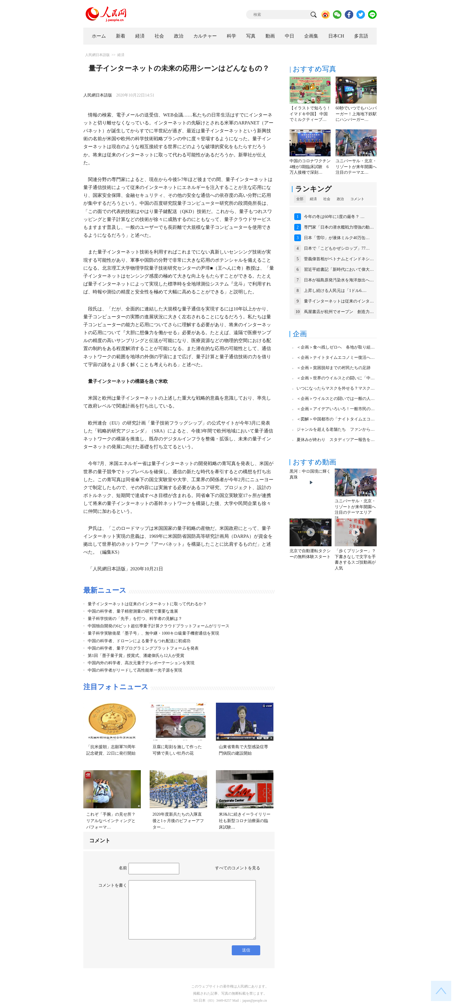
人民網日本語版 (97, 55)
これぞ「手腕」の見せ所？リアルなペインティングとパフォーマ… (111, 820)
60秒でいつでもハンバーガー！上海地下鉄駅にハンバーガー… (356, 114)
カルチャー (205, 35)
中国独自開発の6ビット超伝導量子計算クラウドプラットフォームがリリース (158, 626)
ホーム (99, 35)
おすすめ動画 (314, 462)
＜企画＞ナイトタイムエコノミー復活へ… (336, 357)
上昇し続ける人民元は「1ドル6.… (335, 290)
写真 (251, 35)
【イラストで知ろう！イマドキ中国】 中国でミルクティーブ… (310, 114)
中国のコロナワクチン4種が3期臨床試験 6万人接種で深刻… (310, 167)
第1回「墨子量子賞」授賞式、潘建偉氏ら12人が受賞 (136, 655)
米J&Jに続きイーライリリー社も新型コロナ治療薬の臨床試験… (244, 820)
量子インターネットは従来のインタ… (339, 301)
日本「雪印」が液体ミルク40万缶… (337, 238)
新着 (120, 35)
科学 (231, 35)
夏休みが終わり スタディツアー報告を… (336, 439)
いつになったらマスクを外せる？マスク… (336, 388)
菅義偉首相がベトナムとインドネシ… (339, 259)
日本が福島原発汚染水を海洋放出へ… (339, 280)
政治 (178, 35)
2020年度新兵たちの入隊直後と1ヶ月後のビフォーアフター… (178, 820)
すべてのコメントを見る (237, 868)
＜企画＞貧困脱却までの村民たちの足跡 (334, 368)
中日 (289, 35)
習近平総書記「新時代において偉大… (339, 269)
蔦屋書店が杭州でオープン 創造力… (339, 312)
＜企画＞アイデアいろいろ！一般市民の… (336, 409)
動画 (270, 35)
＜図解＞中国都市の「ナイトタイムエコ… (336, 419)
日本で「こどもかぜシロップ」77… (337, 248)
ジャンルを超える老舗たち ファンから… (336, 429)
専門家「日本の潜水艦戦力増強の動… (339, 227)
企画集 (311, 35)
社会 (159, 35)
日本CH (336, 35)
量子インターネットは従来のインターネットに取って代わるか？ (147, 604)
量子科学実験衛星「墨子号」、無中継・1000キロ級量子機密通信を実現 (153, 633)
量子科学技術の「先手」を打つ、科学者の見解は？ (135, 618)
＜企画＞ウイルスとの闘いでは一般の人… (336, 398)
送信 (246, 950)
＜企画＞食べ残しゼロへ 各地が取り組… (336, 347)
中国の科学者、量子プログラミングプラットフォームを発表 (143, 648)
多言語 (361, 35)
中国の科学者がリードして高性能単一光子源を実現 (135, 670)
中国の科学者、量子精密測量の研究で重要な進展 (133, 611)
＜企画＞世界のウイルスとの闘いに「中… (336, 378)
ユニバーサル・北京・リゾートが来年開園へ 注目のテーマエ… (358, 167)
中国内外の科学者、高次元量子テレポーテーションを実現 (141, 663)
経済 (140, 35)
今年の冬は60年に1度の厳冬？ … (334, 216)
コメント (357, 199)
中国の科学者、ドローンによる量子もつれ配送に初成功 (139, 641)
